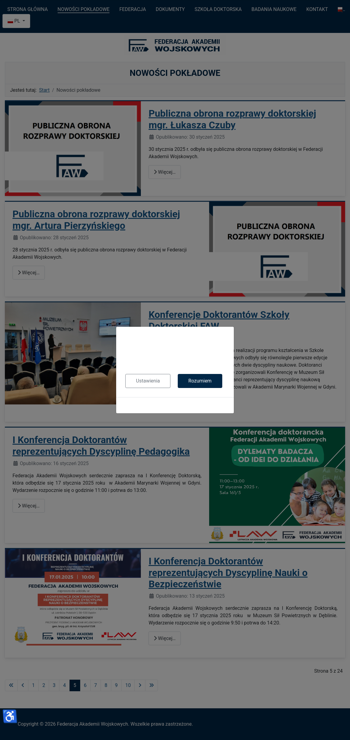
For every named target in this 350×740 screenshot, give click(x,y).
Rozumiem (200, 381)
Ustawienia (148, 381)
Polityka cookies (175, 405)
